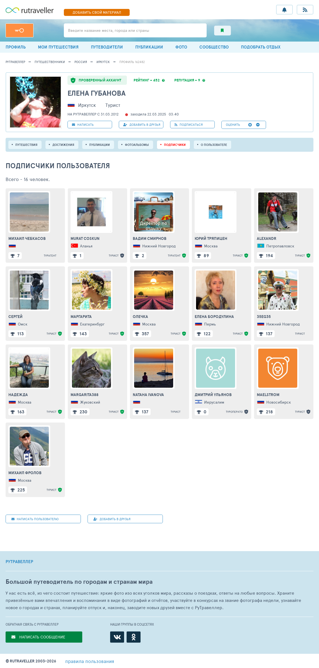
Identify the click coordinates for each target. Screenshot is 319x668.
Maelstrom (268, 394)
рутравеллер (15, 62)
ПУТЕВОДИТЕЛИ (107, 47)
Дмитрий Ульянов (213, 394)
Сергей (15, 316)
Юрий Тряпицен (211, 238)
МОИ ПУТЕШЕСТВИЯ (58, 47)
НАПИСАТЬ (83, 124)
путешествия (26, 145)
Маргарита (81, 316)
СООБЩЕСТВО (214, 47)
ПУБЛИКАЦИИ (149, 47)
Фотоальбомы (137, 145)
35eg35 (264, 316)
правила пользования (89, 661)
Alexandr (266, 238)
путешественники (50, 62)
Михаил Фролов (25, 473)
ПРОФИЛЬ (16, 47)
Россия (80, 62)
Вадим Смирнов (149, 238)
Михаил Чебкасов (27, 238)
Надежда (18, 394)
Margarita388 (84, 394)
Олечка (140, 316)
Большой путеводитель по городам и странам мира (79, 581)
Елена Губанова (96, 93)
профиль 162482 (132, 62)
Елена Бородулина (214, 316)
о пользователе (214, 145)
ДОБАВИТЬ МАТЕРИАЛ (96, 12)
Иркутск (103, 62)
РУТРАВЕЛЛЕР (19, 562)
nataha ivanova (148, 394)
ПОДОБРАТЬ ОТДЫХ (261, 47)
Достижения (63, 145)
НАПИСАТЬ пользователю (35, 519)
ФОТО (181, 47)
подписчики (175, 145)
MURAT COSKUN (85, 238)
